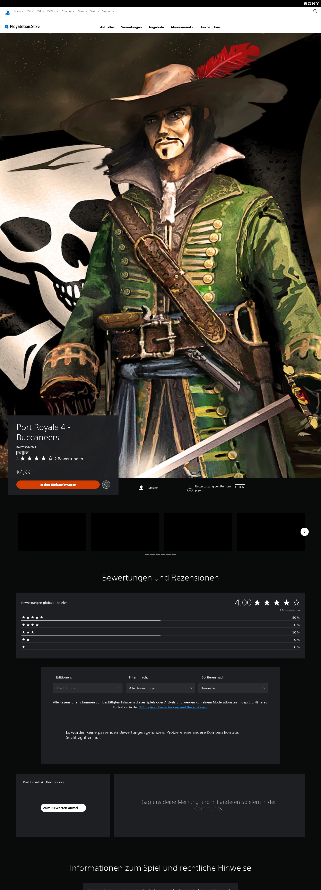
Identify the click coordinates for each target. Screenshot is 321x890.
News (81, 11)
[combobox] (87, 684)
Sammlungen (131, 23)
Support (107, 11)
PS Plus (51, 11)
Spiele (17, 11)
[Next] (305, 528)
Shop (93, 11)
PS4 (39, 11)
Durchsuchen (210, 23)
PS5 (29, 11)
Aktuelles (107, 23)
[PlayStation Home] (7, 11)
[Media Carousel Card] (52, 528)
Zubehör (66, 11)
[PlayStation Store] (23, 22)
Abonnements (182, 23)
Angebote (156, 23)
